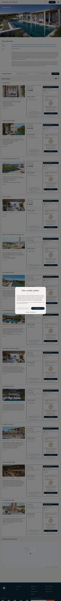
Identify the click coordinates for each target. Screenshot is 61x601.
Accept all (37, 308)
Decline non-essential (23, 308)
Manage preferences (30, 312)
